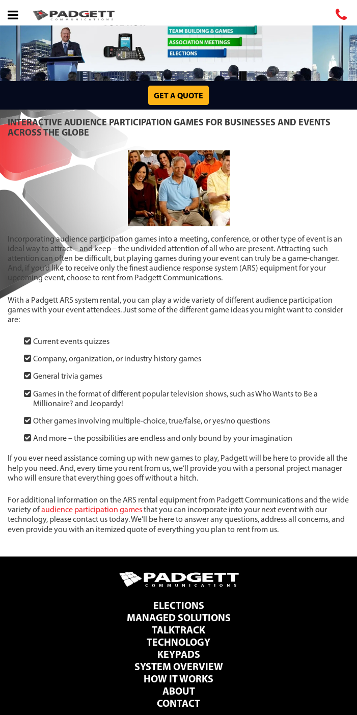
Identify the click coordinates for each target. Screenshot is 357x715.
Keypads (178, 654)
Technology (178, 641)
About (178, 690)
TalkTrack (178, 629)
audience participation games (91, 509)
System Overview (178, 666)
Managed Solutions (179, 617)
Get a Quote (178, 95)
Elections (178, 605)
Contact (178, 703)
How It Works (178, 678)
